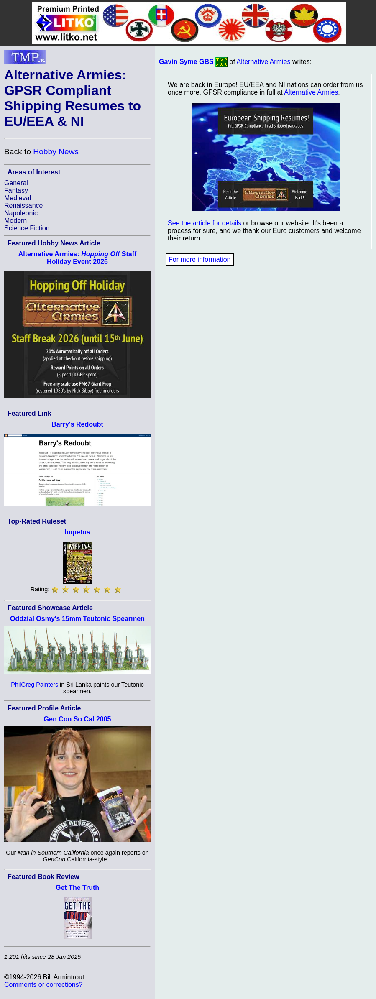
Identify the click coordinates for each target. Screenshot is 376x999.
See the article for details (204, 223)
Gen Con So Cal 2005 (77, 719)
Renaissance (23, 205)
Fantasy (16, 190)
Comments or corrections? (43, 984)
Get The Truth (77, 887)
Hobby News (56, 151)
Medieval (17, 198)
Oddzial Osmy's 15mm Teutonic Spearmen (77, 618)
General (16, 183)
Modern (15, 220)
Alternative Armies (264, 61)
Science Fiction (27, 228)
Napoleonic (21, 213)
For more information (200, 259)
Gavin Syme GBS (186, 61)
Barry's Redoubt (77, 424)
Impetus (77, 532)
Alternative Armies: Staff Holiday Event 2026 (77, 257)
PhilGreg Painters (34, 684)
